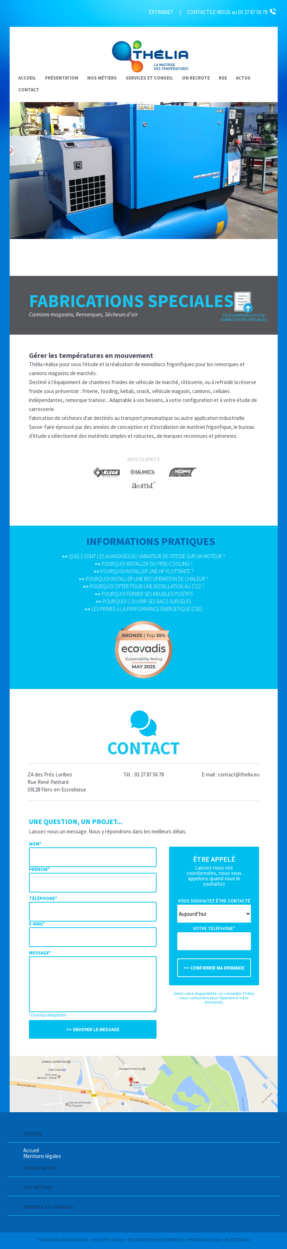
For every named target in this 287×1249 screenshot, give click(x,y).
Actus (243, 78)
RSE (223, 78)
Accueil (27, 78)
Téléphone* (43, 898)
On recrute (196, 78)
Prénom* (39, 869)
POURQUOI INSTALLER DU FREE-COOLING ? (144, 563)
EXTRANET (161, 12)
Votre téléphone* (214, 928)
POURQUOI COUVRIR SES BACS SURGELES (143, 601)
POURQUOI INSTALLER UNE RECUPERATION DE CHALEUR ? (143, 578)
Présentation (61, 78)
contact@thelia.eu (238, 774)
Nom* (35, 844)
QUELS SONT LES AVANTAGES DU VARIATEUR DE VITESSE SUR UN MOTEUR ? (143, 556)
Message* (40, 953)
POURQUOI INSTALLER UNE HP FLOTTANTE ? (143, 571)
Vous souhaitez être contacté (214, 901)
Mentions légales (42, 1156)
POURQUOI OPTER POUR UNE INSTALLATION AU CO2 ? (143, 586)
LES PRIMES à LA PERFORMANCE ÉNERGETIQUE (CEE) (143, 609)
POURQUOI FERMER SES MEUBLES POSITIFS (144, 593)
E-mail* (37, 924)
